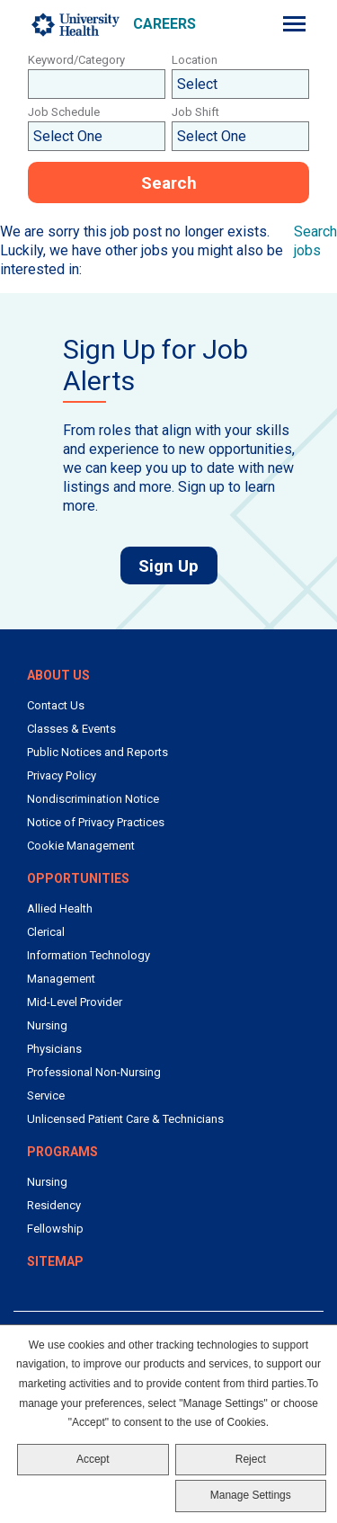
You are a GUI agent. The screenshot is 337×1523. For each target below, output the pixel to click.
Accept (93, 1459)
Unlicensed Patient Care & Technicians (125, 1119)
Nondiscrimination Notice (93, 799)
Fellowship (55, 1228)
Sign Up (177, 565)
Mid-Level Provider (74, 1002)
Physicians (54, 1048)
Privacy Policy (61, 775)
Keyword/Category (76, 60)
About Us (58, 675)
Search (169, 183)
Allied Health (60, 908)
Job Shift (195, 112)
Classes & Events (71, 728)
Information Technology (88, 955)
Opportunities (78, 878)
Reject (250, 1459)
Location (194, 60)
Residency (54, 1205)
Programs (62, 1151)
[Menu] (294, 24)
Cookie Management (81, 845)
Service (46, 1095)
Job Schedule (64, 112)
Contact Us (55, 705)
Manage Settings (250, 1495)
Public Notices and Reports (97, 752)
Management (61, 978)
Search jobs (315, 241)
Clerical (46, 932)
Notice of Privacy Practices (95, 822)
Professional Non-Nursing (94, 1072)
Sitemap (55, 1261)
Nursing (47, 1025)
